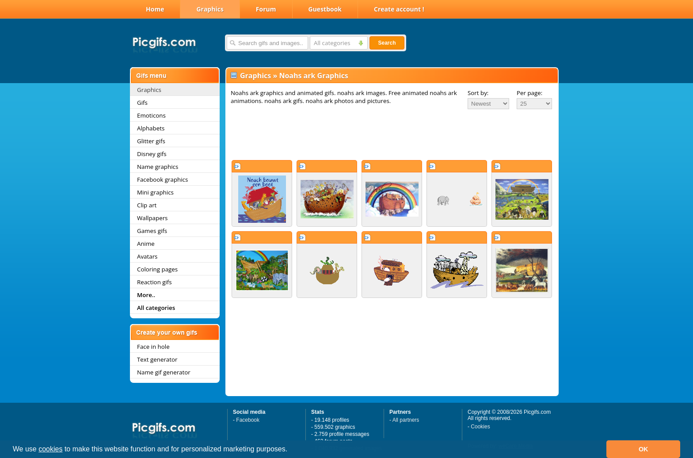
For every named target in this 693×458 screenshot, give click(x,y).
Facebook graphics (162, 179)
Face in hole (153, 347)
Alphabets (150, 128)
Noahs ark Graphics (313, 75)
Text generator (157, 359)
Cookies (480, 427)
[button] (290, 450)
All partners (405, 420)
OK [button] (643, 449)
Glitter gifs (151, 141)
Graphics (209, 9)
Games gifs (152, 231)
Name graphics (157, 167)
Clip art (146, 205)
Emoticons (151, 115)
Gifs (142, 103)
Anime (146, 244)
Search (387, 43)
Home (155, 9)
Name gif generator (163, 372)
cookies (50, 449)
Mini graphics (155, 192)
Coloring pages (157, 269)
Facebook (247, 420)
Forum (266, 9)
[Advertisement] (392, 134)
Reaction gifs (154, 282)
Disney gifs (152, 154)
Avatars (147, 256)
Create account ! (399, 9)
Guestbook (325, 9)
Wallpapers (152, 218)
